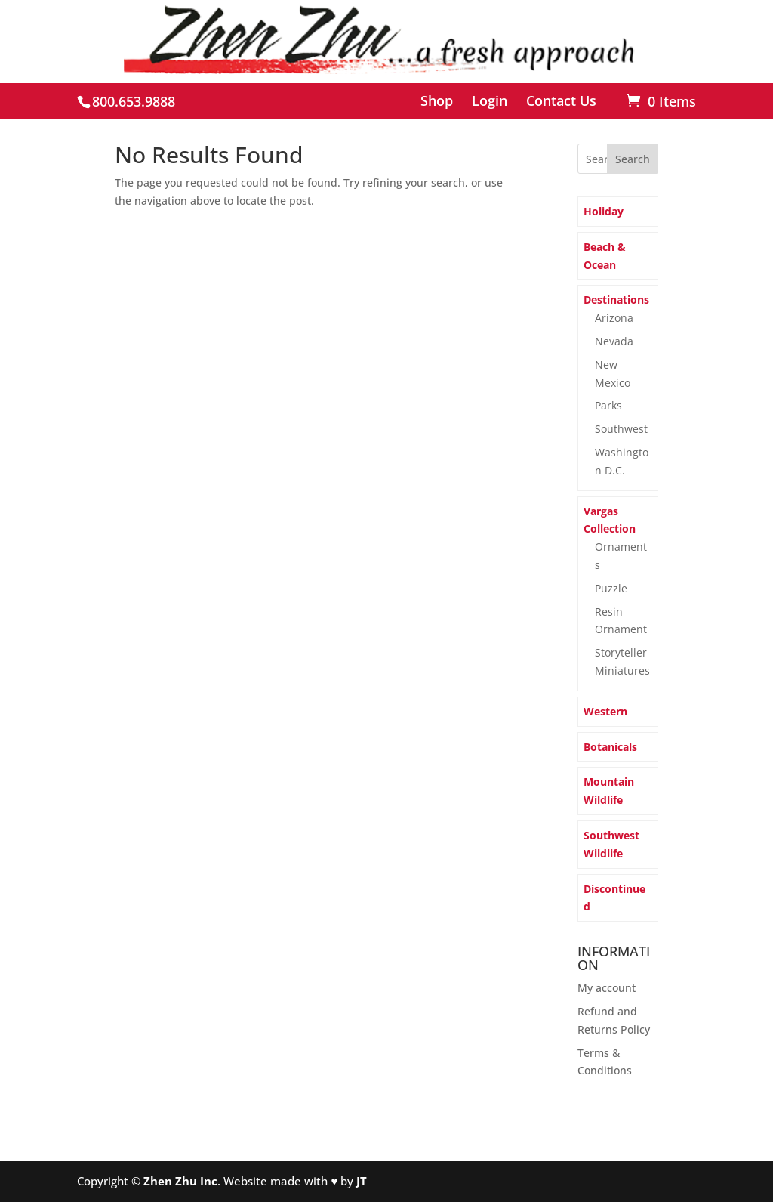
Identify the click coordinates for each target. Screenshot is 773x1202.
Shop (436, 102)
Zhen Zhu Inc (180, 1180)
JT (361, 1180)
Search (632, 159)
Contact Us (561, 102)
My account (606, 988)
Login (489, 102)
